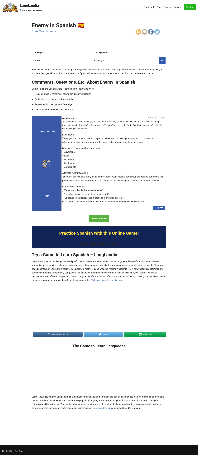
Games (167, 7)
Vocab (53, 31)
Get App (190, 7)
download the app (103, 408)
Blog (159, 7)
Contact (177, 7)
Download (149, 7)
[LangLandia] (22, 7)
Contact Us (7, 466)
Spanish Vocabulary (40, 31)
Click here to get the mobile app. (107, 280)
